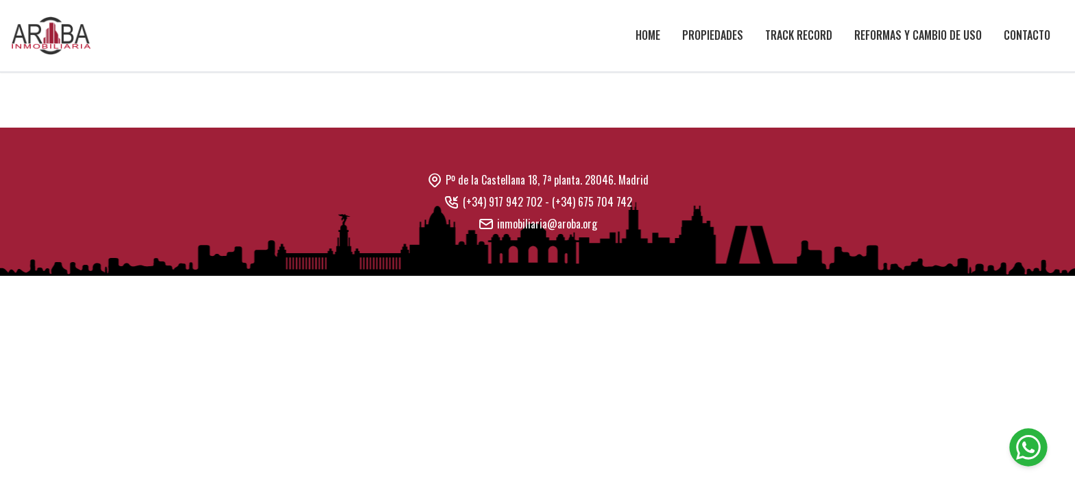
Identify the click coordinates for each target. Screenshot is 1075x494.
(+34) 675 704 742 (592, 201)
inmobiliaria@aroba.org (547, 223)
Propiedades (712, 35)
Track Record (798, 35)
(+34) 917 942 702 (502, 201)
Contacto (1027, 35)
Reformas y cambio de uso (918, 35)
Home (648, 35)
